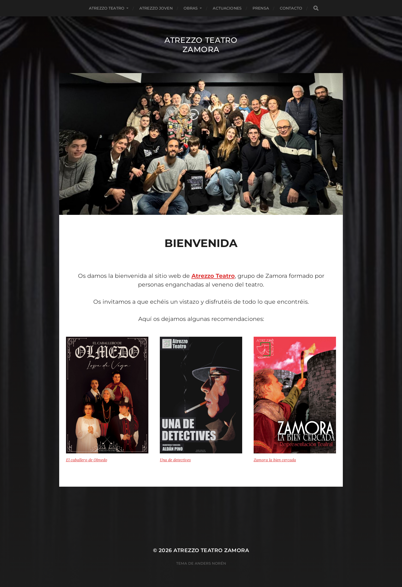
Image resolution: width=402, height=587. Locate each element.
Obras (191, 8)
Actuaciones (227, 8)
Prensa (261, 8)
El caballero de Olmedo (86, 460)
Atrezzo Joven (156, 8)
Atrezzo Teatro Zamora (201, 44)
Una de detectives (175, 460)
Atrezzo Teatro (106, 8)
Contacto (291, 8)
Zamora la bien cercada (275, 460)
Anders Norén (210, 563)
